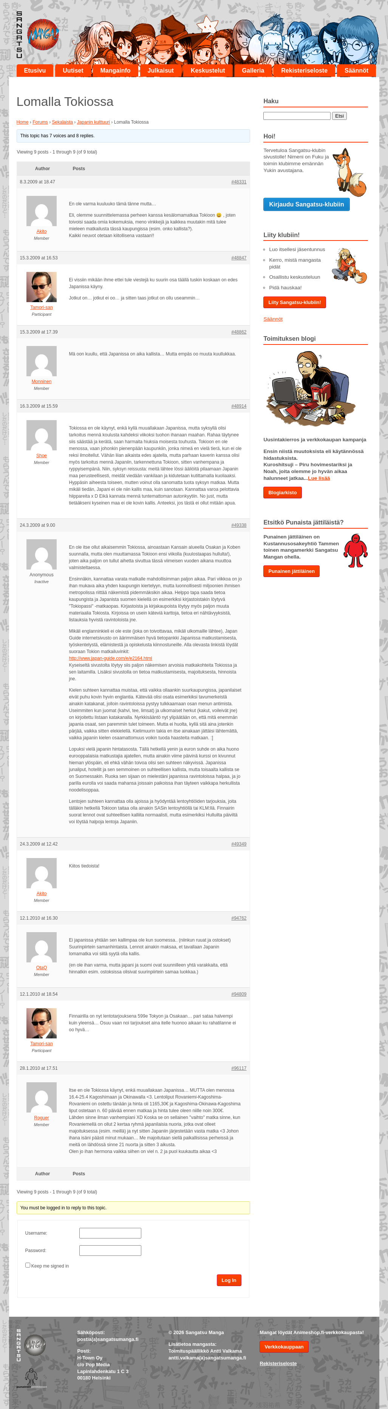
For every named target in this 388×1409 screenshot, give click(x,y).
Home (23, 122)
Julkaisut (161, 70)
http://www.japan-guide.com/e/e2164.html (110, 658)
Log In (229, 1280)
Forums (40, 122)
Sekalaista (62, 122)
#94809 (238, 994)
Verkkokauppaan (283, 1347)
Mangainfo (115, 70)
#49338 (238, 525)
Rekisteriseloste (304, 70)
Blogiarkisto (282, 492)
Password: (35, 1250)
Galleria (253, 70)
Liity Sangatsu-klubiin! (294, 302)
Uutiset (73, 70)
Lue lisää (319, 478)
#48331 (238, 182)
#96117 (238, 1068)
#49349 (238, 844)
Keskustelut (208, 70)
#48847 (238, 258)
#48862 (238, 332)
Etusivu (35, 70)
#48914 (238, 406)
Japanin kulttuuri (93, 122)
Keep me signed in (50, 1266)
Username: (36, 1233)
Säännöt (356, 70)
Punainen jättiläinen (291, 571)
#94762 (238, 918)
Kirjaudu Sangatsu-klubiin (306, 204)
